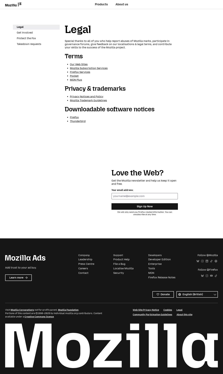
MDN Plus (76, 79)
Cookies (167, 310)
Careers (83, 268)
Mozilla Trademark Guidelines (88, 100)
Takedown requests (29, 44)
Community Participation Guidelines (152, 314)
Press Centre (86, 263)
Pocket (74, 75)
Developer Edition (159, 259)
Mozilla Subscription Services (89, 68)
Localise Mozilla (123, 268)
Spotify (216, 261)
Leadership (85, 259)
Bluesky (198, 261)
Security (118, 272)
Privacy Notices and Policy (86, 96)
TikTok (211, 261)
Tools (151, 268)
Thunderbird (78, 121)
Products (101, 4)
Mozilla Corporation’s (22, 310)
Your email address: (122, 190)
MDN (151, 272)
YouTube (211, 276)
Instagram (202, 261)
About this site (184, 314)
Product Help (121, 259)
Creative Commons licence (39, 316)
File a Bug (119, 263)
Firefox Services (80, 72)
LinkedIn (207, 261)
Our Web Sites (79, 64)
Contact (83, 272)
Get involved (25, 32)
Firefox (74, 117)
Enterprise (155, 263)
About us (122, 4)
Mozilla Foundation (68, 310)
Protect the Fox (26, 38)
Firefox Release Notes (161, 277)
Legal (20, 27)
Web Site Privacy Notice (146, 310)
